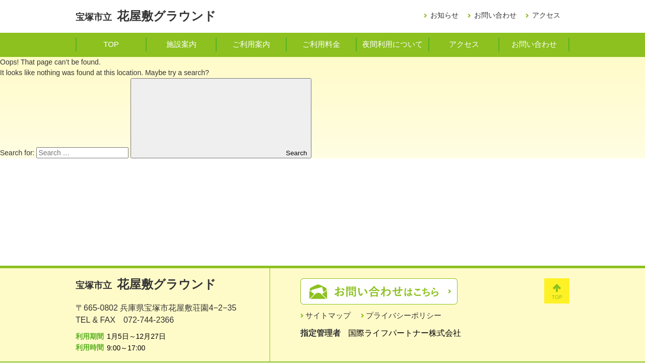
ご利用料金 (321, 44)
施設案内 (181, 44)
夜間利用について (392, 44)
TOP (110, 44)
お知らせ (444, 15)
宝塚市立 (146, 17)
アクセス (546, 15)
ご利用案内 (251, 44)
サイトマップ (328, 315)
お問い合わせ (495, 15)
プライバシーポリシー (403, 315)
